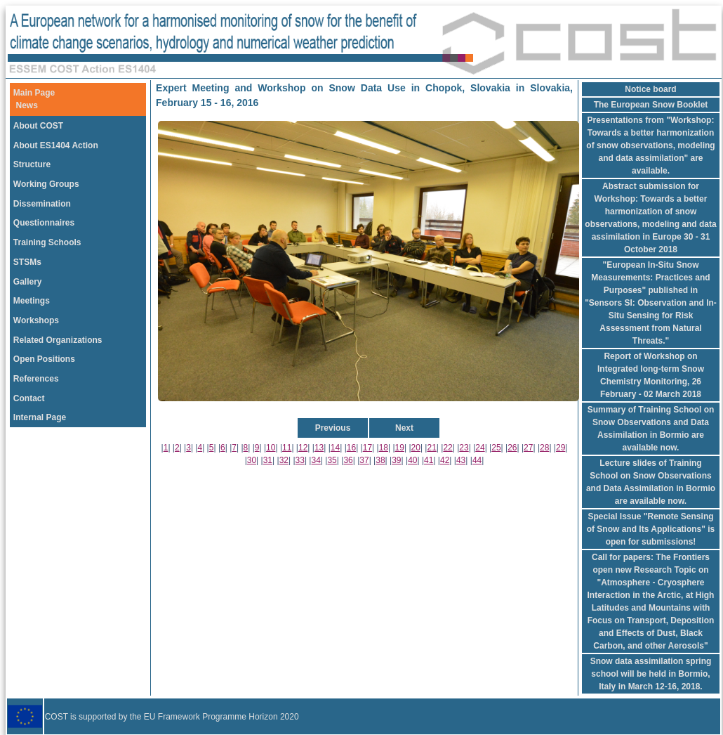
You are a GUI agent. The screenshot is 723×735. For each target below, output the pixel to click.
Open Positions (44, 359)
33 (300, 460)
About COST (38, 126)
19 (399, 448)
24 (479, 448)
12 (302, 448)
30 (251, 460)
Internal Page (39, 417)
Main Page (34, 93)
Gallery (27, 282)
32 (283, 460)
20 (415, 448)
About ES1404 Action (55, 145)
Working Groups (46, 184)
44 (477, 460)
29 (560, 448)
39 (396, 460)
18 (383, 448)
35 (331, 460)
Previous (333, 428)
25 (495, 448)
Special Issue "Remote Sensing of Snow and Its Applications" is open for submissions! (651, 529)
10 (270, 448)
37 (364, 460)
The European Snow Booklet (651, 105)
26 (512, 448)
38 (380, 460)
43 (460, 460)
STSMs (27, 262)
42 (444, 460)
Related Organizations (57, 340)
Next (404, 428)
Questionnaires (43, 223)
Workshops (36, 320)
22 (447, 448)
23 (463, 448)
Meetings (31, 301)
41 (428, 460)
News (27, 105)
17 (367, 448)
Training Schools (47, 242)
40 (412, 460)
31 (267, 460)
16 (351, 448)
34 (316, 460)
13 (319, 448)
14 (335, 448)
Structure (32, 164)
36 (347, 460)
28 (544, 448)
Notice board (650, 89)
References (36, 379)
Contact (29, 398)
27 (528, 448)
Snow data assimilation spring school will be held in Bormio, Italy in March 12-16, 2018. (651, 673)
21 (431, 448)
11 (286, 448)
